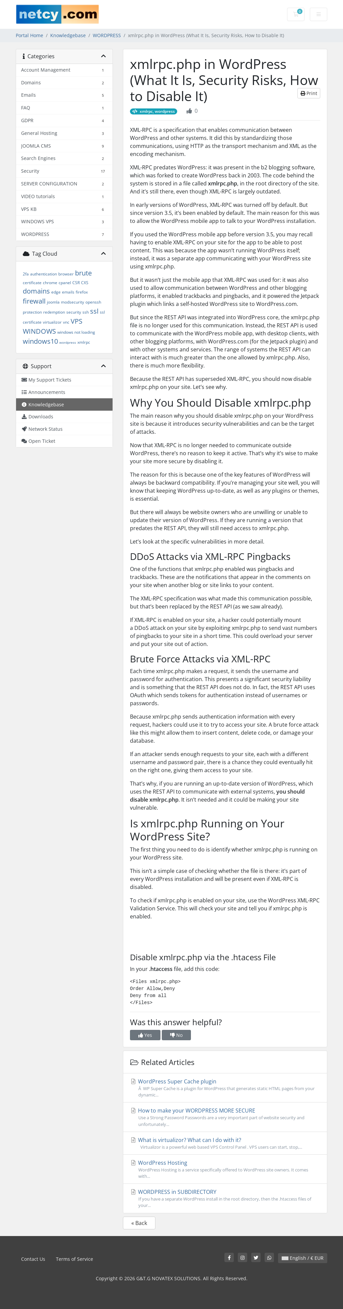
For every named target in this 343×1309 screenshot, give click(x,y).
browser (66, 274)
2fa (26, 274)
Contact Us (33, 1259)
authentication (43, 274)
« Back (139, 1223)
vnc (66, 322)
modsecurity (72, 302)
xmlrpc (83, 342)
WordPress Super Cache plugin (225, 1088)
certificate (32, 282)
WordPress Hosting (225, 1169)
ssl (94, 311)
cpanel (65, 282)
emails (68, 292)
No (176, 1035)
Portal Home (29, 35)
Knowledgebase (68, 35)
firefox (82, 292)
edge (56, 292)
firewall (34, 301)
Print (308, 93)
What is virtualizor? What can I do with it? (225, 1143)
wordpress (67, 342)
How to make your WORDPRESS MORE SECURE (225, 1117)
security (73, 312)
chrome (50, 282)
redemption (54, 312)
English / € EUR (303, 1258)
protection (32, 312)
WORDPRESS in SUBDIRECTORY (225, 1198)
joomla (53, 302)
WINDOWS (39, 331)
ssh (85, 312)
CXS (84, 282)
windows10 (40, 341)
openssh (93, 302)
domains (36, 291)
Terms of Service (74, 1259)
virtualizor (52, 322)
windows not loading (76, 332)
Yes (145, 1035)
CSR (76, 282)
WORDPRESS (107, 35)
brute (83, 272)
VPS (76, 321)
